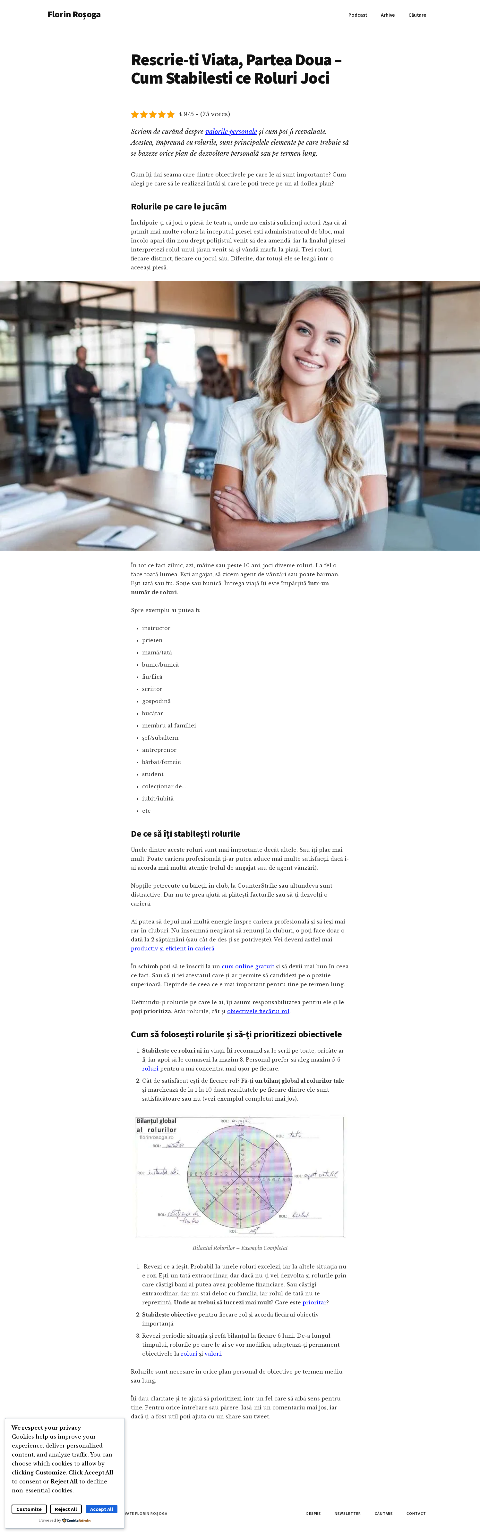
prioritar (315, 1302)
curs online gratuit (248, 966)
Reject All (66, 1509)
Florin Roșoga (73, 14)
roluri (150, 1068)
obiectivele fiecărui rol (258, 1011)
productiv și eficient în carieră (172, 948)
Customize (29, 1509)
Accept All (101, 1509)
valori (213, 1353)
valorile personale (231, 131)
